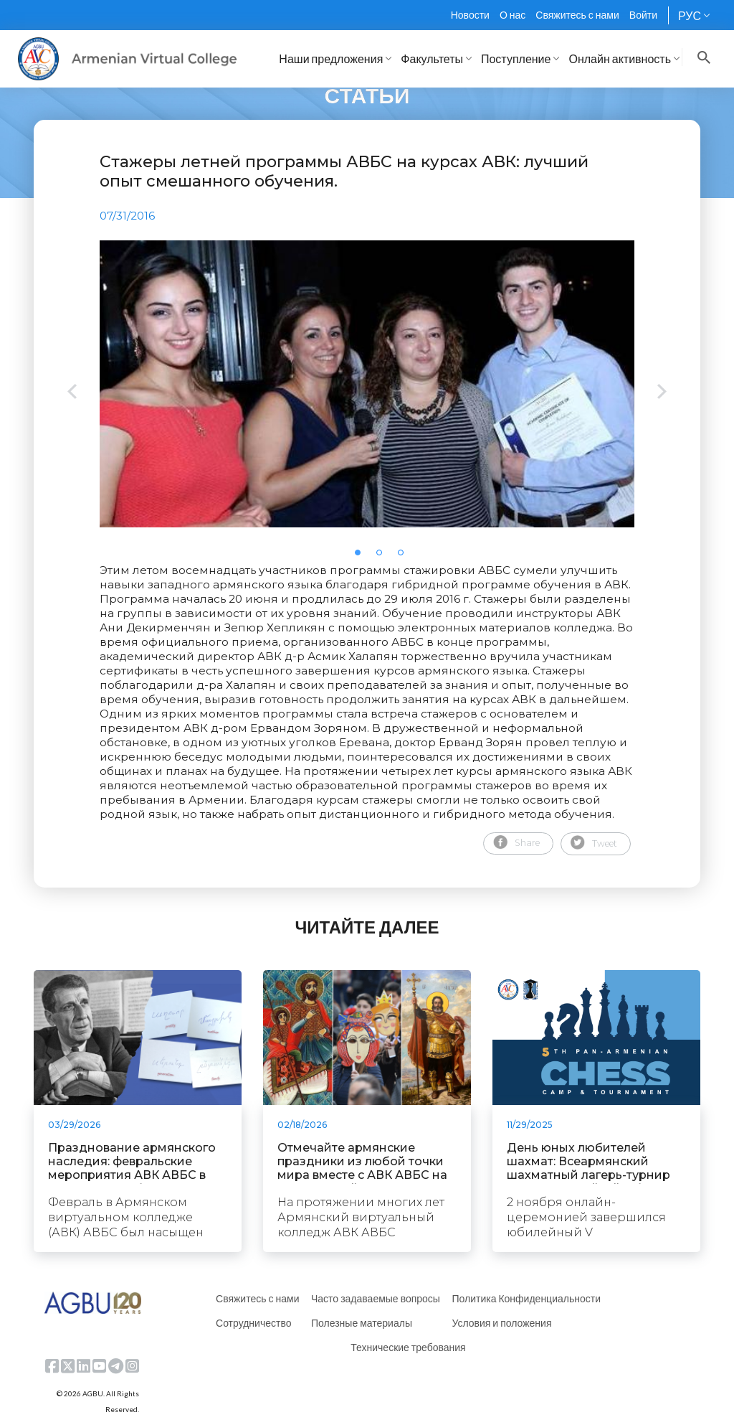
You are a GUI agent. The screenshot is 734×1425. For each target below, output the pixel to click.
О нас (512, 15)
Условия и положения (501, 1323)
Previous (72, 393)
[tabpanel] (367, 383)
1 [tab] (362, 557)
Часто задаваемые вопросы (375, 1298)
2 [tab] (383, 557)
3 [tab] (405, 557)
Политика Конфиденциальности (526, 1298)
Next (662, 393)
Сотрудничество (253, 1323)
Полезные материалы (361, 1323)
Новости (470, 15)
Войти (643, 15)
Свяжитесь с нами (577, 15)
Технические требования (408, 1347)
